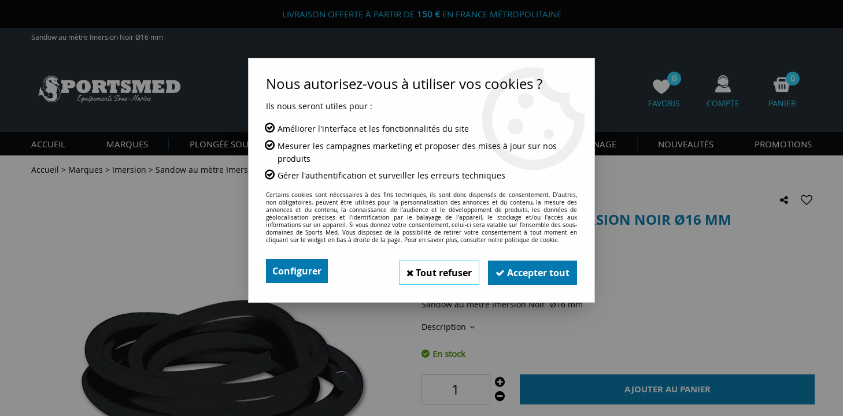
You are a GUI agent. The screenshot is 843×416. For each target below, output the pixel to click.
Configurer (296, 271)
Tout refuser (434, 271)
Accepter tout (531, 271)
